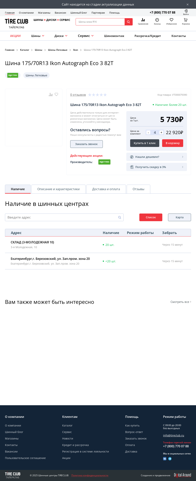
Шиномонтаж (114, 36)
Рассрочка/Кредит (148, 36)
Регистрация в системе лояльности (85, 451)
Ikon (75, 49)
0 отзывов (78, 95)
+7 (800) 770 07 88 (162, 12)
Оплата (130, 445)
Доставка (131, 451)
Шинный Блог (78, 12)
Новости (67, 438)
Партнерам (98, 12)
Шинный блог (14, 432)
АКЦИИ (15, 36)
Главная (10, 12)
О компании (26, 12)
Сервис (67, 432)
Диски (59, 36)
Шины (35, 36)
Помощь (114, 12)
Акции (66, 458)
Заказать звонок (136, 438)
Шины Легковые (57, 49)
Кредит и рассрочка (75, 445)
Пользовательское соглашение (25, 458)
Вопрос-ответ (134, 432)
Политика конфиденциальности (89, 475)
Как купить (132, 425)
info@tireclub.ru (173, 435)
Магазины (44, 12)
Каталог (24, 49)
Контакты (179, 36)
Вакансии (60, 12)
